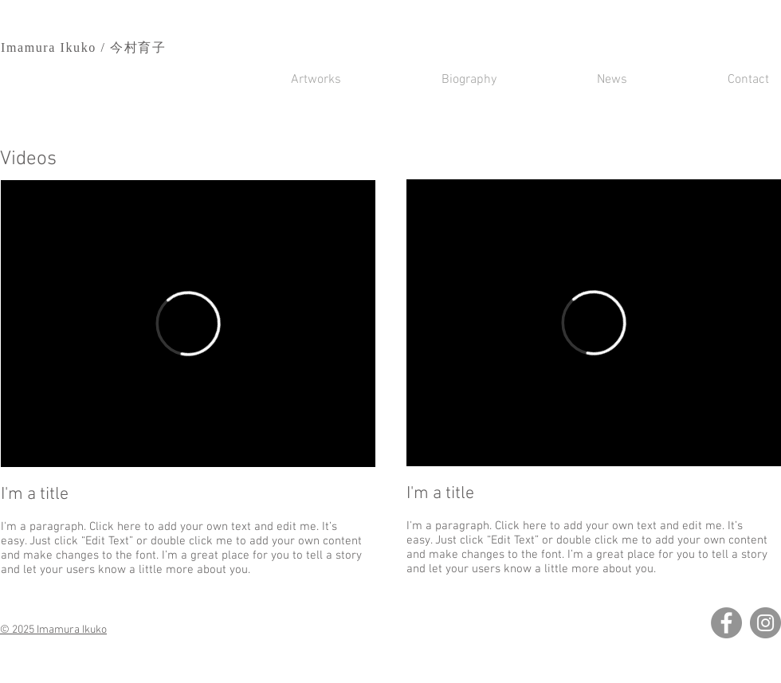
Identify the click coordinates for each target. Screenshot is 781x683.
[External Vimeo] (188, 323)
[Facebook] (726, 622)
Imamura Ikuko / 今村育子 (84, 47)
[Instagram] (765, 622)
